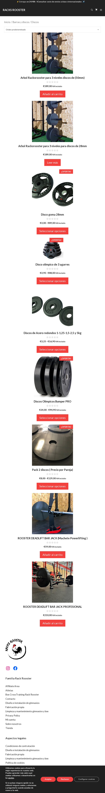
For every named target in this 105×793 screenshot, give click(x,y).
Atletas (9, 690)
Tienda (9, 728)
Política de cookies (15, 762)
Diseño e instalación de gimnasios (22, 702)
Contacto (10, 698)
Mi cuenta (10, 719)
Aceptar (48, 779)
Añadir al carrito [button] (53, 94)
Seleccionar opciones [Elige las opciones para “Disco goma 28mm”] (52, 231)
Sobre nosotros (13, 723)
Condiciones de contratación (20, 746)
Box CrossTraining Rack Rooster (22, 694)
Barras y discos (20, 22)
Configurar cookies (86, 779)
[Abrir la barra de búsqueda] (92, 10)
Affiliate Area (12, 686)
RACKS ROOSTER (14, 10)
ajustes (11, 778)
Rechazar (65, 779)
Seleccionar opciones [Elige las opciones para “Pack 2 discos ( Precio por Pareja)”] (52, 486)
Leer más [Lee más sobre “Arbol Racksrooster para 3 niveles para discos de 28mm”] (52, 162)
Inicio (7, 22)
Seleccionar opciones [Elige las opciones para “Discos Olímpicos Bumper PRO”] (52, 417)
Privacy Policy (12, 715)
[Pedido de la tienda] (52, 30)
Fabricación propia (14, 707)
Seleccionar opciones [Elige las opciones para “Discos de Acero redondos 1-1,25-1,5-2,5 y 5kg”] (52, 349)
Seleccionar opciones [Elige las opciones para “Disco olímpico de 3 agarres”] (52, 281)
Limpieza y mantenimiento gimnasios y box (27, 711)
